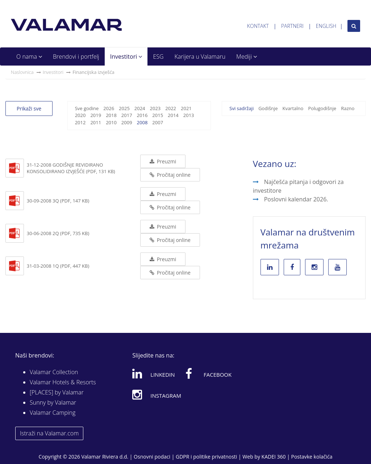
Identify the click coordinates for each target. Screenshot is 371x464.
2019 (95, 115)
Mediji (246, 56)
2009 (126, 122)
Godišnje (268, 108)
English (326, 25)
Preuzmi (163, 161)
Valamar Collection (54, 372)
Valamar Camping (52, 413)
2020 (80, 115)
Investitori (126, 56)
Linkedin (153, 373)
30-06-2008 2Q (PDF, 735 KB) (58, 233)
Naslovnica (22, 72)
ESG (158, 56)
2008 (142, 122)
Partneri (292, 25)
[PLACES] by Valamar (57, 392)
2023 (155, 108)
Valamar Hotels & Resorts (63, 382)
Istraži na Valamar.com (49, 433)
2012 (80, 122)
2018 (111, 115)
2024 (139, 108)
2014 (173, 115)
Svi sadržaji (241, 108)
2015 (157, 115)
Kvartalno (292, 108)
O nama (29, 56)
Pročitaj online (170, 174)
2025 (124, 108)
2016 (142, 115)
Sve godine (87, 108)
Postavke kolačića (311, 456)
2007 (157, 122)
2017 (126, 115)
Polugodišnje (322, 108)
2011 (95, 122)
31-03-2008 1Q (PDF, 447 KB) (58, 266)
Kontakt (258, 25)
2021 (186, 108)
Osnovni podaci (152, 456)
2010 (111, 122)
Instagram (156, 394)
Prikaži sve (29, 108)
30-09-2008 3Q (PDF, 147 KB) (58, 200)
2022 (170, 108)
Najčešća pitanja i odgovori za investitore (298, 186)
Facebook (209, 373)
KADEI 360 (274, 456)
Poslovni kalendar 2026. (296, 199)
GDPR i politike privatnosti (206, 456)
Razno (347, 108)
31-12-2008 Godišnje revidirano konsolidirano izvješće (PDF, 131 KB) (71, 168)
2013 (188, 115)
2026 (108, 108)
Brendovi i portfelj (76, 56)
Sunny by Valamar (53, 402)
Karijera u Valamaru (200, 56)
